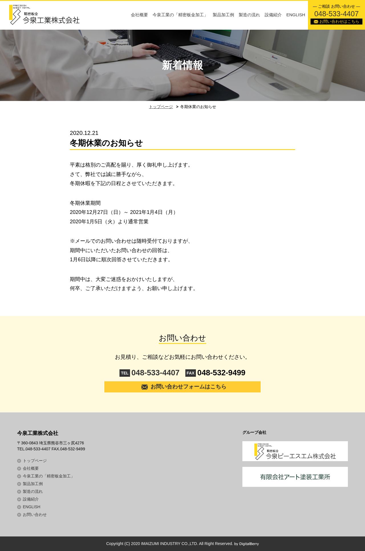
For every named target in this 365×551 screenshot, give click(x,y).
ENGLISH (295, 14)
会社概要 (139, 14)
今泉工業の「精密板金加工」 (180, 14)
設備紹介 (273, 14)
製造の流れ (249, 14)
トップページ (161, 106)
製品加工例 (223, 14)
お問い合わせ (35, 514)
